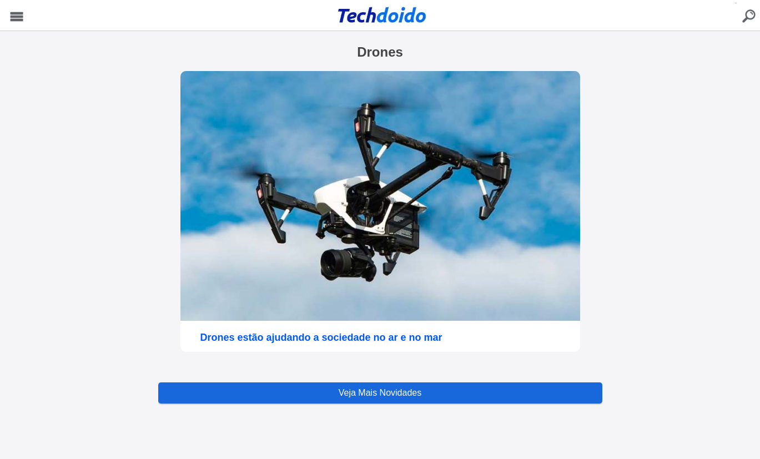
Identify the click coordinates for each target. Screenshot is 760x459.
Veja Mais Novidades (380, 392)
